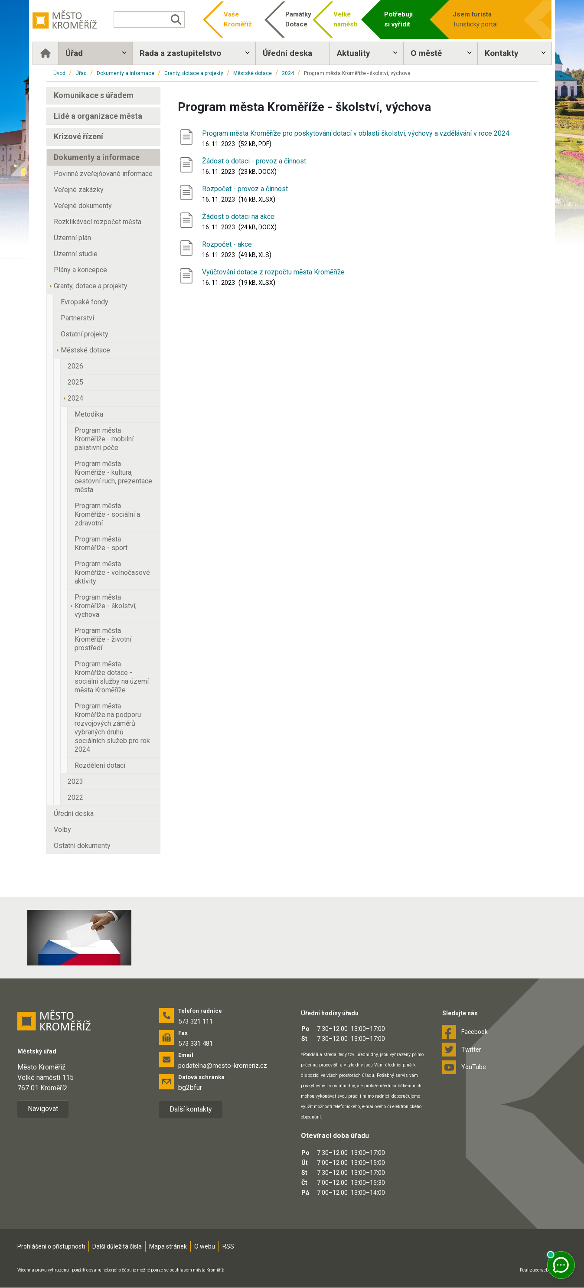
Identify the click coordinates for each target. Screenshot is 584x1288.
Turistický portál (474, 19)
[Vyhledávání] (157, 19)
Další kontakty (191, 1109)
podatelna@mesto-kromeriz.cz (222, 1066)
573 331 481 (195, 1044)
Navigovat (43, 1109)
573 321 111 (195, 1022)
